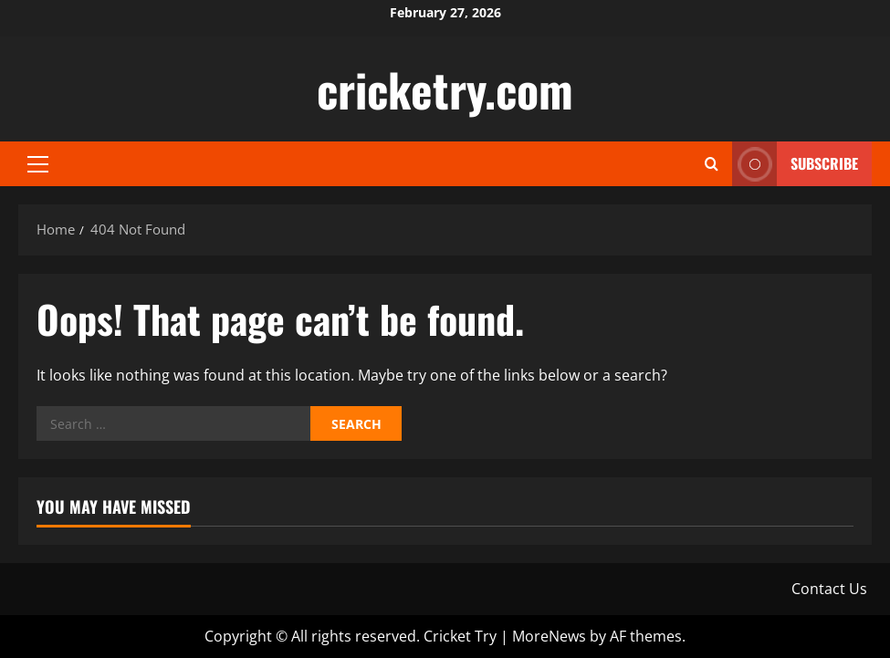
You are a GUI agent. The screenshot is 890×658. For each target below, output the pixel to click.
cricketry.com (445, 88)
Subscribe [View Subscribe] (795, 163)
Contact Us (829, 589)
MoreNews (549, 636)
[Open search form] (711, 164)
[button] (38, 164)
